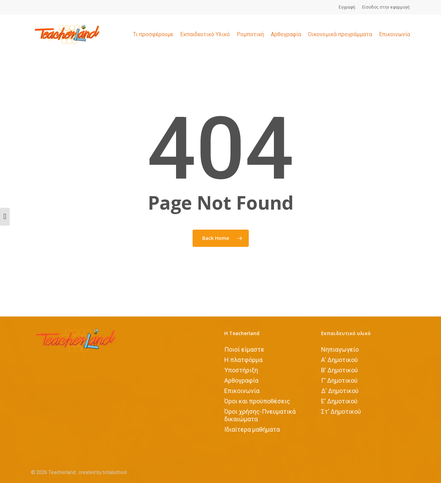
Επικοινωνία (241, 390)
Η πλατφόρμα (243, 359)
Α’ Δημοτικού (339, 359)
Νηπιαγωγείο (340, 349)
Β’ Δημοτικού (339, 370)
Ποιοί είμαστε (244, 349)
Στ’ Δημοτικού (341, 411)
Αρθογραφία (241, 380)
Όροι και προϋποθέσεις (257, 401)
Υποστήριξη (241, 370)
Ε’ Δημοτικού (339, 401)
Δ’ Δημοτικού (340, 390)
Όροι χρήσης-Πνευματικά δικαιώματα (260, 415)
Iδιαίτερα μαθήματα (252, 429)
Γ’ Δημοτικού (339, 380)
